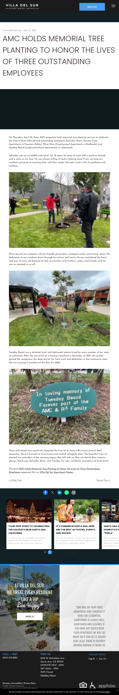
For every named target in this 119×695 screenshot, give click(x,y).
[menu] (113, 6)
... (64, 552)
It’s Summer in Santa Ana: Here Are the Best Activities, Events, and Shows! (76, 530)
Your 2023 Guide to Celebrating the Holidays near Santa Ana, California (28, 530)
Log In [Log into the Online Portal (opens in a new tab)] (92, 659)
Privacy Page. (104, 691)
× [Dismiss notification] (117, 690)
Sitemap (6, 683)
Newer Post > (103, 480)
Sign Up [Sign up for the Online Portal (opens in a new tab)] (102, 659)
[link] (66, 492)
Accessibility (17, 683)
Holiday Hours (48, 675)
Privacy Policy (30, 683)
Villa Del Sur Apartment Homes (56, 472)
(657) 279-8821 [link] (10, 658)
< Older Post (15, 480)
